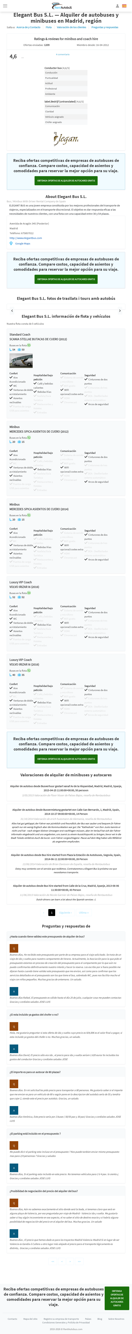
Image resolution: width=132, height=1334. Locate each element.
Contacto (12, 1318)
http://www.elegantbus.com (26, 238)
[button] (12, 311)
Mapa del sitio (30, 1318)
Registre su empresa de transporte (61, 1318)
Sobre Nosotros (116, 1318)
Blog (99, 1318)
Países (88, 1318)
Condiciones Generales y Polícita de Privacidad (66, 1322)
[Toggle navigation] (5, 5)
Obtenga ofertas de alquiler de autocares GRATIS (66, 180)
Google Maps (22, 243)
